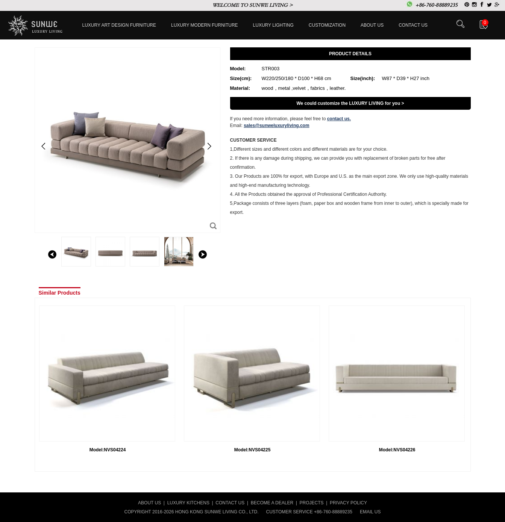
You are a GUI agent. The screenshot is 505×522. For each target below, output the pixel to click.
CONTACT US (229, 502)
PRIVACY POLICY (348, 502)
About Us (372, 25)
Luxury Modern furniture (204, 25)
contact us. (339, 118)
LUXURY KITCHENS (188, 502)
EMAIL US (370, 511)
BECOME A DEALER (272, 502)
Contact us (413, 25)
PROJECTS (312, 502)
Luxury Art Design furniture (119, 25)
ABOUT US (149, 502)
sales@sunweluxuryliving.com (276, 125)
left (52, 254)
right (202, 254)
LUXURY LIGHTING (273, 25)
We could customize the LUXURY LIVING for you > (350, 103)
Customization (327, 25)
